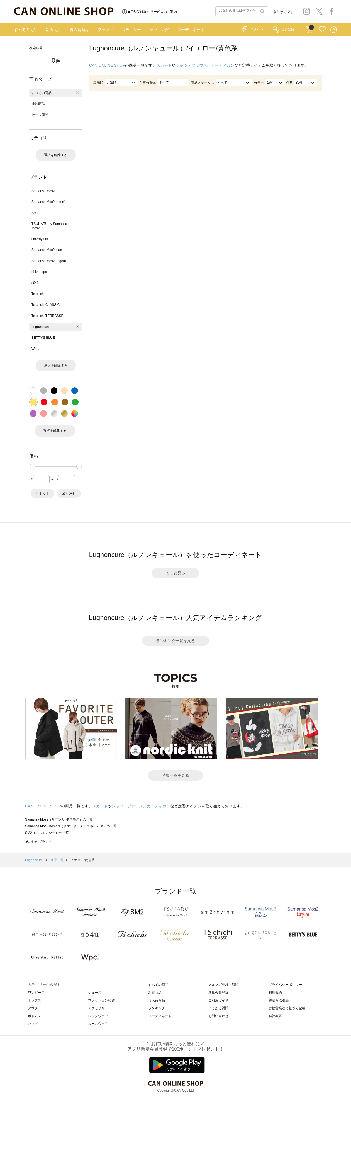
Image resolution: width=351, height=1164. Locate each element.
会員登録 (287, 29)
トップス (34, 1000)
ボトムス (34, 1016)
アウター (34, 1008)
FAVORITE (322, 29)
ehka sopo (39, 272)
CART (309, 28)
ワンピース (36, 992)
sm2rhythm (39, 239)
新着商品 (53, 29)
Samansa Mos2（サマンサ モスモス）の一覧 (59, 819)
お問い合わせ (218, 1016)
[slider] (32, 466)
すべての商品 (25, 29)
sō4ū (35, 283)
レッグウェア (98, 1016)
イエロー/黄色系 (82, 860)
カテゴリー (131, 29)
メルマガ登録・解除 (223, 985)
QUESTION (334, 30)
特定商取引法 (279, 1000)
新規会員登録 (218, 992)
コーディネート (190, 29)
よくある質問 (218, 1008)
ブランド (105, 29)
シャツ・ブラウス (191, 65)
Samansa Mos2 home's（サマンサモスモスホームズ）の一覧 (71, 826)
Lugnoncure (40, 327)
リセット (42, 493)
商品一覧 (57, 860)
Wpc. (35, 349)
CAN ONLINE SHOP (107, 65)
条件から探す (283, 12)
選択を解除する (55, 155)
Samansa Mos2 (43, 191)
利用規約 (275, 992)
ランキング (159, 29)
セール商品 (39, 115)
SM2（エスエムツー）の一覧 (47, 833)
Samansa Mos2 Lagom (48, 261)
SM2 (34, 213)
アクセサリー (98, 1008)
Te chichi (38, 294)
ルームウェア (98, 1024)
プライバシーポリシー (285, 985)
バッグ (33, 1024)
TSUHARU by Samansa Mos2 (49, 226)
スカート (164, 65)
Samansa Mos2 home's (48, 202)
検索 (262, 11)
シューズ (94, 992)
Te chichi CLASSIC (45, 305)
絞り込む (69, 493)
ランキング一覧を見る (175, 640)
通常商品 (38, 104)
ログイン (257, 29)
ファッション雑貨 (101, 1000)
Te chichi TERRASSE (47, 316)
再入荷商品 (79, 29)
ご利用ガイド (218, 1000)
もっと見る (175, 573)
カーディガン (222, 65)
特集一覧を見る (175, 775)
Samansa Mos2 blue (46, 250)
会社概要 (275, 1016)
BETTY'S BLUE (43, 338)
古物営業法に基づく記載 (287, 1008)
